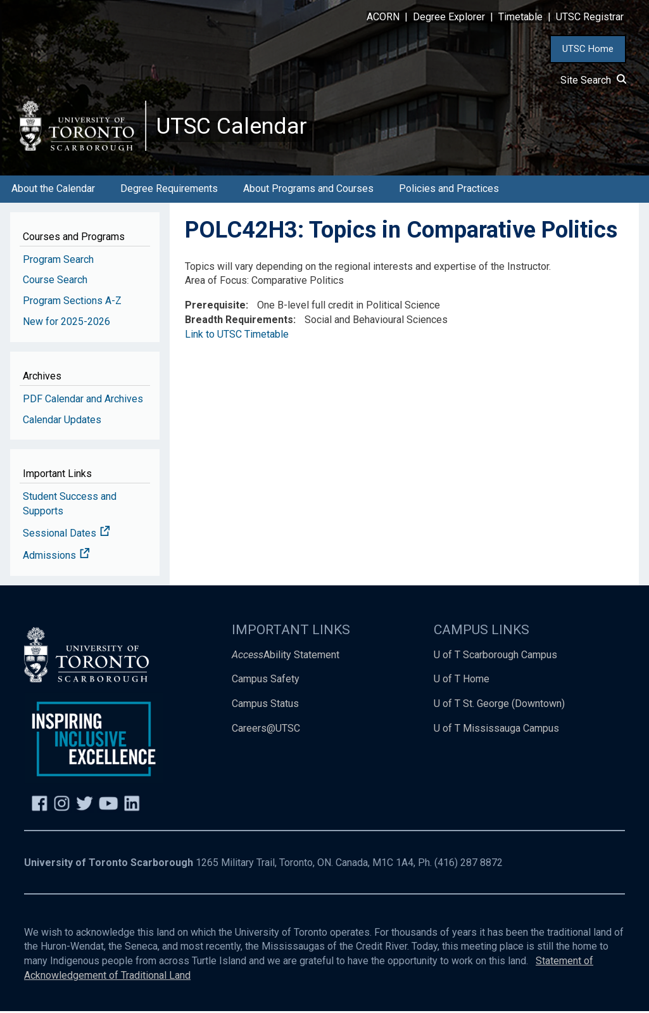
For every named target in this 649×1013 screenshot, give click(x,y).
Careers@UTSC (266, 730)
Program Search (58, 261)
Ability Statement (285, 656)
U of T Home (461, 681)
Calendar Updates (62, 421)
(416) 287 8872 (468, 864)
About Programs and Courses (308, 190)
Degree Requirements (169, 190)
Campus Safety (265, 681)
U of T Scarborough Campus (495, 656)
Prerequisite (215, 307)
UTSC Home (588, 48)
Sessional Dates (66, 535)
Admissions (56, 557)
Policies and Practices (449, 190)
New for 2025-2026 (66, 323)
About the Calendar (53, 190)
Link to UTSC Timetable (237, 336)
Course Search (55, 282)
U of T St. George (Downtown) (499, 705)
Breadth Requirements (239, 321)
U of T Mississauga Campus (496, 730)
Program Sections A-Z (72, 302)
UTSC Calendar (232, 126)
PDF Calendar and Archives (83, 400)
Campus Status (265, 705)
